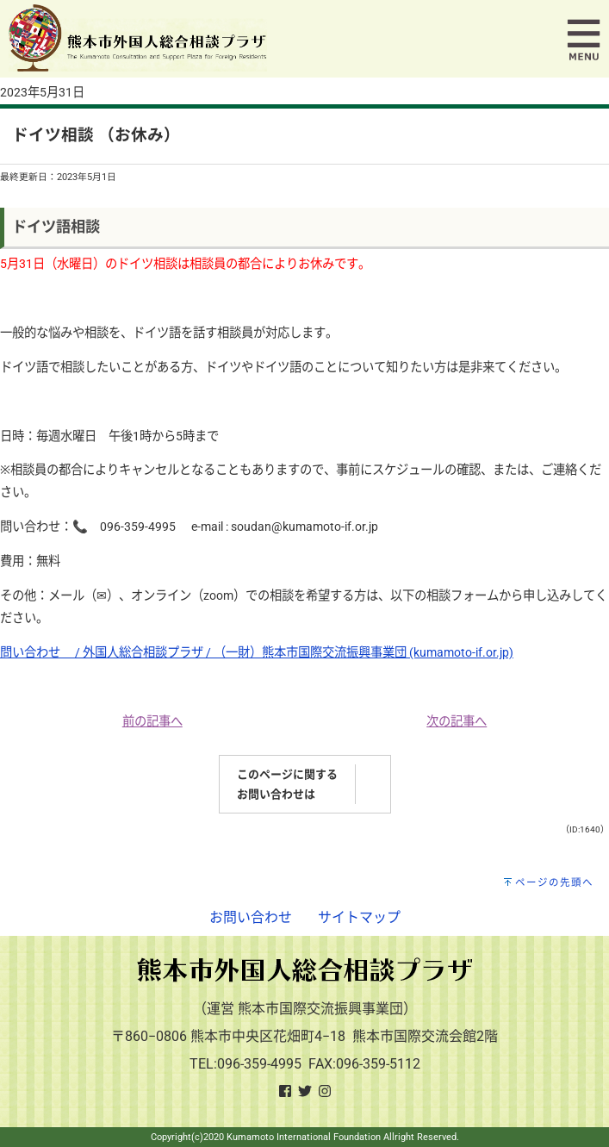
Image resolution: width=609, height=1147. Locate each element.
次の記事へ (456, 721)
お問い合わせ (250, 917)
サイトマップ (359, 917)
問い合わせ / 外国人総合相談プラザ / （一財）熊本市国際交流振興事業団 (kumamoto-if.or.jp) (256, 652)
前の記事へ (152, 721)
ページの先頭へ (554, 882)
